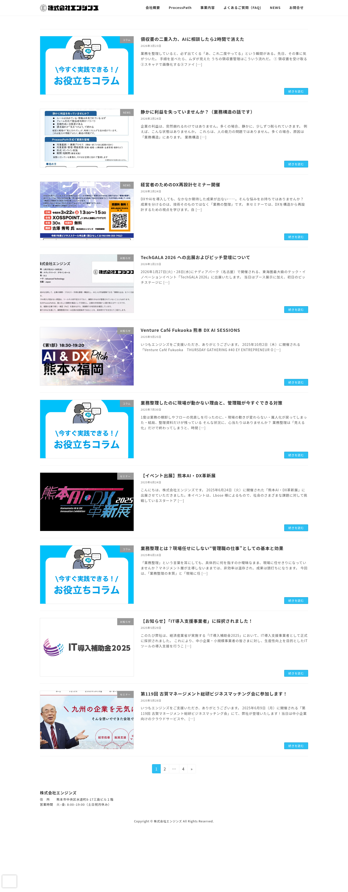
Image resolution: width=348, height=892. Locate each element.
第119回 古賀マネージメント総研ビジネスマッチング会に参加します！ (214, 693)
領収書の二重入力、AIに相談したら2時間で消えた (192, 39)
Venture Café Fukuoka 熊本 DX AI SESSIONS (190, 330)
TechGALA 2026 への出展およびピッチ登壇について (195, 257)
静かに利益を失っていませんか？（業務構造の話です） (198, 112)
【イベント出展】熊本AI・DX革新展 (178, 475)
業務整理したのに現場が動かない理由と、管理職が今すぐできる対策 (212, 402)
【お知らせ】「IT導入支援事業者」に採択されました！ (197, 621)
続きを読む (296, 91)
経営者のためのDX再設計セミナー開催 (180, 184)
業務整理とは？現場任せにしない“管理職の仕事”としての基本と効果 (212, 548)
